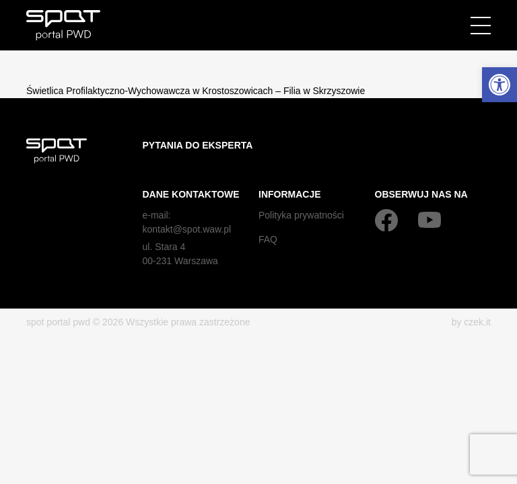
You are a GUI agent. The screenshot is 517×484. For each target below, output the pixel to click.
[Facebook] (386, 219)
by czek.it (471, 322)
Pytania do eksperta (198, 145)
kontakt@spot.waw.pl (187, 229)
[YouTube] (429, 219)
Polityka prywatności (301, 215)
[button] (499, 84)
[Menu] (481, 25)
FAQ (267, 239)
